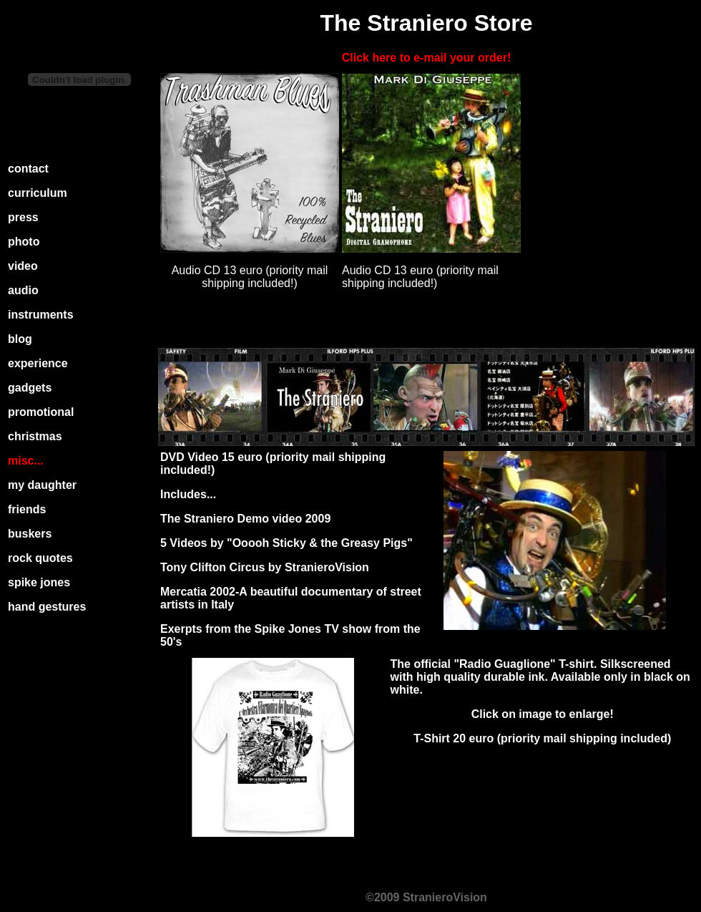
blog (20, 339)
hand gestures (47, 607)
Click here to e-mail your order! (426, 58)
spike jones (39, 582)
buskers (30, 534)
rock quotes (40, 558)
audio (23, 290)
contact (28, 168)
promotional (41, 412)
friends (27, 509)
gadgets (30, 388)
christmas (35, 436)
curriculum (37, 193)
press (23, 217)
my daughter (42, 485)
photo (23, 242)
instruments (41, 315)
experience (38, 363)
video (23, 266)
